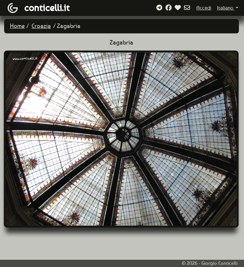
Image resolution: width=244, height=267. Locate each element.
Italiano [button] (225, 8)
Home (17, 26)
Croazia (41, 26)
